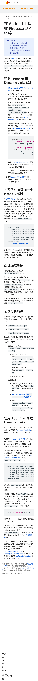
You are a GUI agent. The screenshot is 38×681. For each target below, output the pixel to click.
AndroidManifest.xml (20, 244)
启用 (19, 128)
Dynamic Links (26, 8)
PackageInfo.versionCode (13, 554)
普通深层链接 (10, 199)
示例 (3, 664)
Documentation (9, 8)
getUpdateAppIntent (23, 556)
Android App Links (24, 430)
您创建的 (14, 59)
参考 (3, 660)
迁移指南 (13, 48)
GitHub (4, 670)
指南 (3, 657)
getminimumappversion (13, 551)
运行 (8, 19)
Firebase (6, 16)
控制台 (16, 177)
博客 (3, 679)
